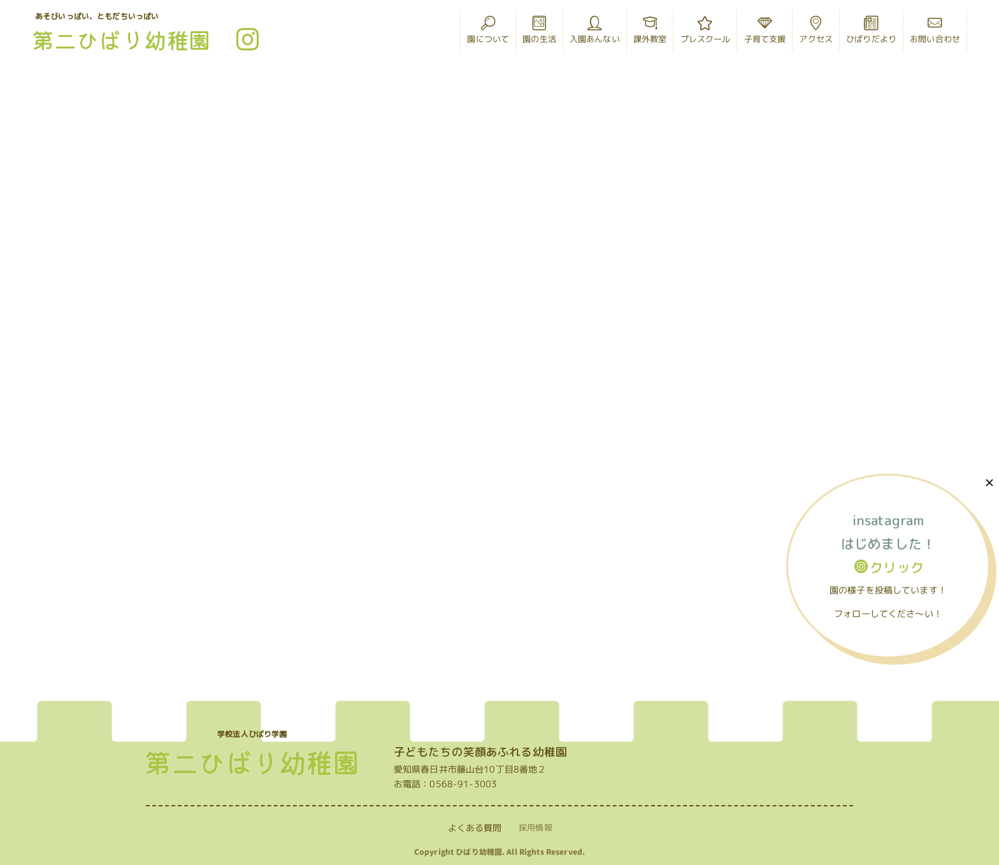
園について (488, 33)
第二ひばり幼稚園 (121, 39)
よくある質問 (475, 828)
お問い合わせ (935, 33)
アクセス (816, 33)
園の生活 (539, 33)
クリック (889, 567)
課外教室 (650, 33)
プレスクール (705, 33)
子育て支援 (765, 33)
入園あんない (595, 33)
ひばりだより (871, 33)
